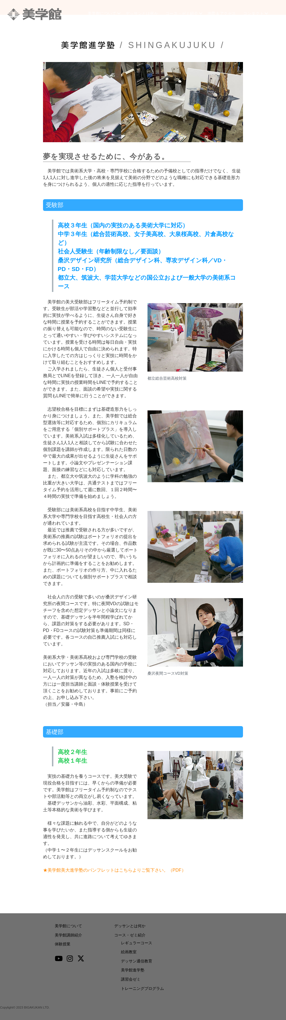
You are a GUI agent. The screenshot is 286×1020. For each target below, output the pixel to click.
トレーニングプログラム (142, 988)
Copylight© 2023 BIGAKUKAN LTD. (25, 1007)
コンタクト (258, 14)
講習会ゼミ (130, 979)
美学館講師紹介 (68, 935)
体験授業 (62, 944)
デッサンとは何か (140, 14)
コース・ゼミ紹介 (182, 14)
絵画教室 (129, 952)
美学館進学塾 (132, 970)
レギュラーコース (136, 943)
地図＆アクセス (224, 14)
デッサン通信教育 (136, 961)
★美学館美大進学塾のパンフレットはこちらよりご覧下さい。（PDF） (114, 870)
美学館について (98, 14)
